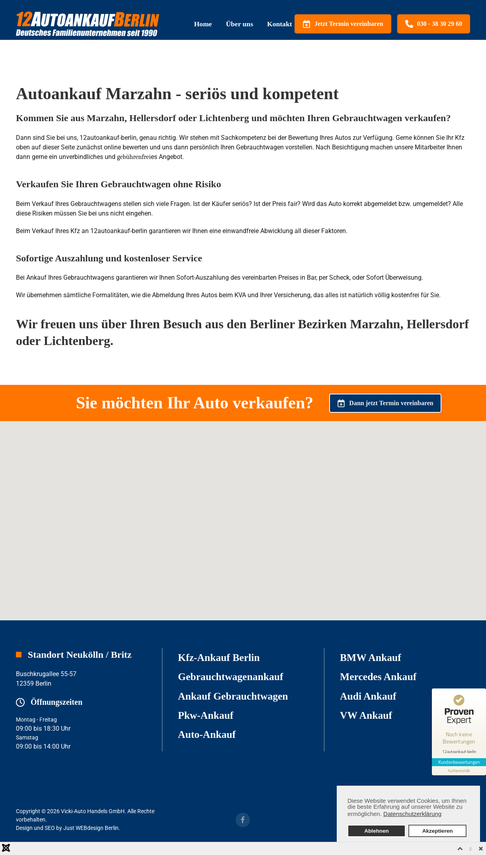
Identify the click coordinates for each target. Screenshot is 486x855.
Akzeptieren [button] (437, 831)
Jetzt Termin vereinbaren (343, 24)
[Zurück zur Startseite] (87, 24)
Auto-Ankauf (207, 734)
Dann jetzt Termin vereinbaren (385, 403)
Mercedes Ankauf (378, 676)
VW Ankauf (366, 715)
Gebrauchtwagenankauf (230, 676)
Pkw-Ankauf (205, 715)
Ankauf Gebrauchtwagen (233, 696)
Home (203, 24)
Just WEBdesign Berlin (91, 828)
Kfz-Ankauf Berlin (219, 657)
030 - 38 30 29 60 (433, 24)
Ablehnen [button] (376, 831)
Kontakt (279, 24)
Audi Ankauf (368, 696)
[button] (243, 513)
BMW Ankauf (370, 657)
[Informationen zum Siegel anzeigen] (459, 770)
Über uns (239, 24)
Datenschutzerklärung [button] (412, 813)
